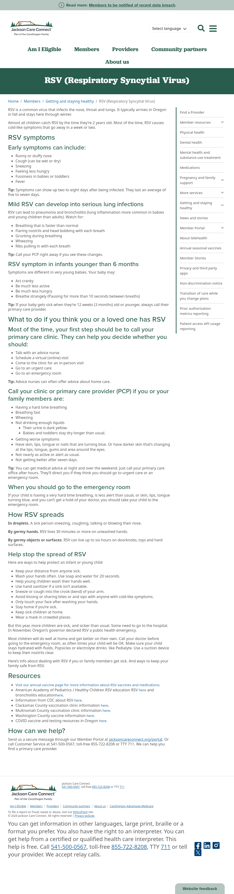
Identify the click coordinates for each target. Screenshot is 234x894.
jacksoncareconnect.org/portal (135, 739)
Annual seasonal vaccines (201, 248)
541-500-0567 (71, 787)
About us (117, 61)
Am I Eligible (44, 49)
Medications (190, 167)
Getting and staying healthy (70, 101)
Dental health (191, 142)
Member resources (195, 122)
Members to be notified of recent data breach (132, 5)
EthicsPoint (80, 812)
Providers (125, 49)
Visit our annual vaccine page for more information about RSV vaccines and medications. (88, 684)
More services (191, 192)
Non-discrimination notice (201, 283)
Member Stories (193, 258)
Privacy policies (85, 816)
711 (122, 787)
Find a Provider (192, 112)
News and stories (194, 218)
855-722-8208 (101, 787)
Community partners (179, 49)
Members (86, 49)
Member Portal (192, 228)
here (142, 690)
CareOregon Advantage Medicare (131, 806)
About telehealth (193, 238)
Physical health (192, 132)
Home (13, 101)
